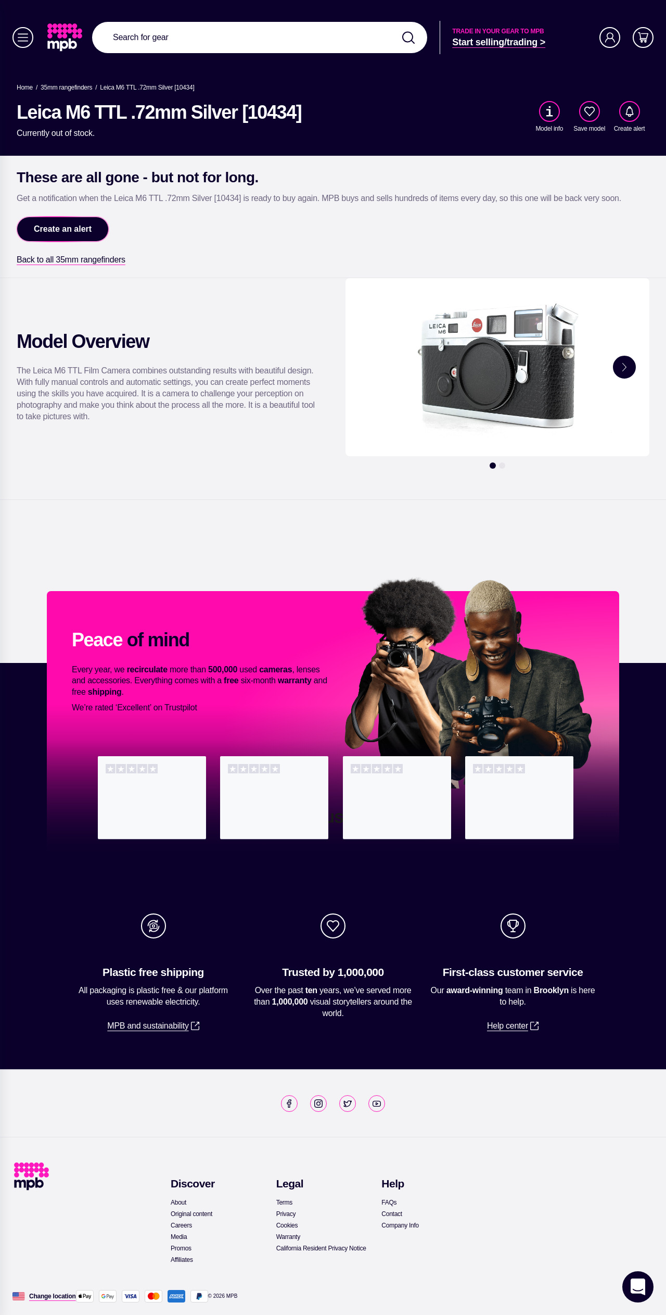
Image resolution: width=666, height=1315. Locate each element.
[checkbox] (589, 111)
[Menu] (22, 37)
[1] (493, 465)
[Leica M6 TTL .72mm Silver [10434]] (147, 87)
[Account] (609, 37)
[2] (502, 465)
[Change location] (52, 1296)
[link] (66, 37)
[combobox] (259, 37)
